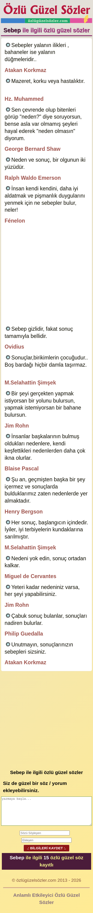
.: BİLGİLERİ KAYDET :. (46, 848)
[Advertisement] (46, 275)
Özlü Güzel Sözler (46, 11)
